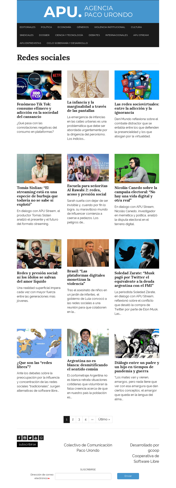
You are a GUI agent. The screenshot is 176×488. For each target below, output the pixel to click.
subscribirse (27, 444)
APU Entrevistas (30, 43)
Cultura (136, 27)
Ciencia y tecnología (69, 35)
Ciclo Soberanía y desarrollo (67, 43)
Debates (94, 35)
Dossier (44, 35)
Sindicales (26, 35)
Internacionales (116, 35)
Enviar (128, 476)
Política (46, 27)
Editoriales (27, 27)
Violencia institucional (109, 27)
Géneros (83, 27)
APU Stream (141, 35)
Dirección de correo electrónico (42, 476)
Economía (64, 27)
